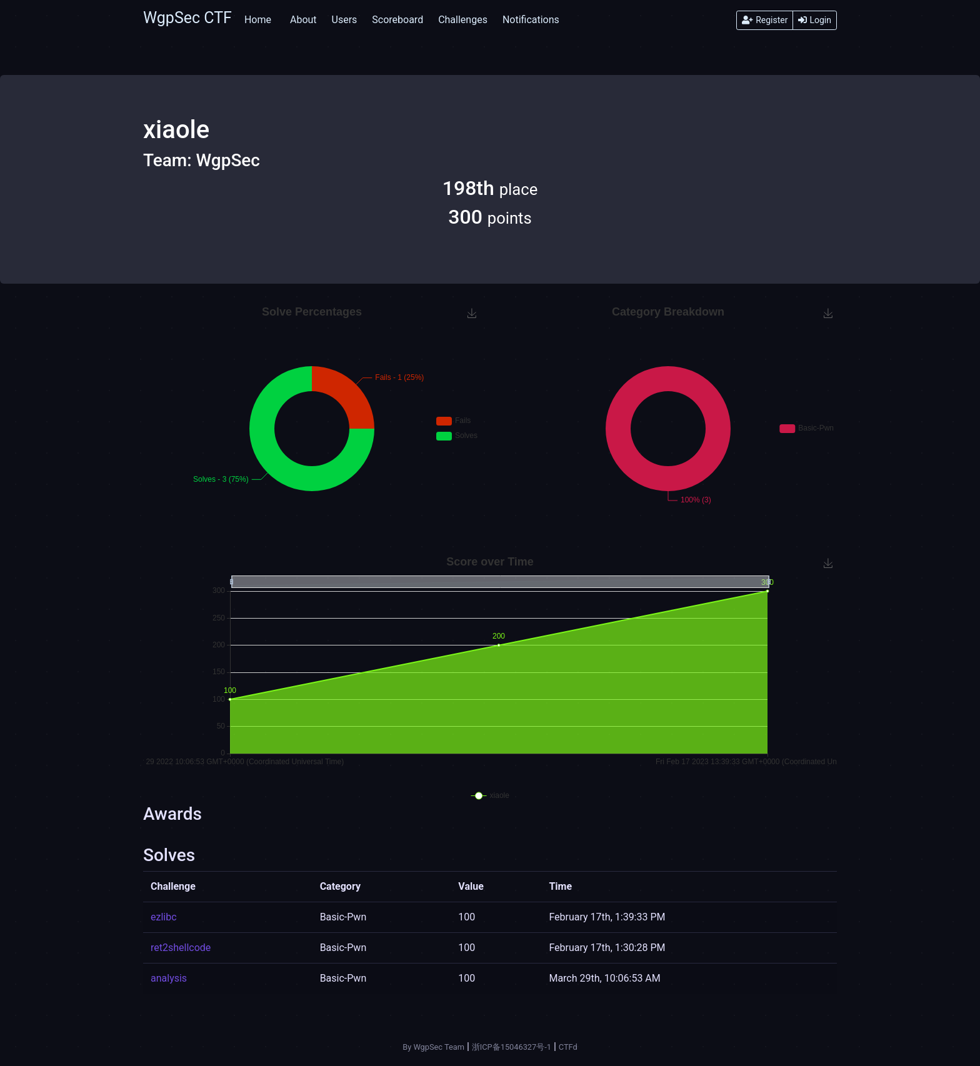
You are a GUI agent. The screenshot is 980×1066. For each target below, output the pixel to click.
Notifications (530, 20)
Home (257, 20)
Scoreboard (397, 20)
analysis (169, 978)
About (303, 20)
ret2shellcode (181, 948)
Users (345, 20)
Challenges (463, 20)
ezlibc (164, 917)
